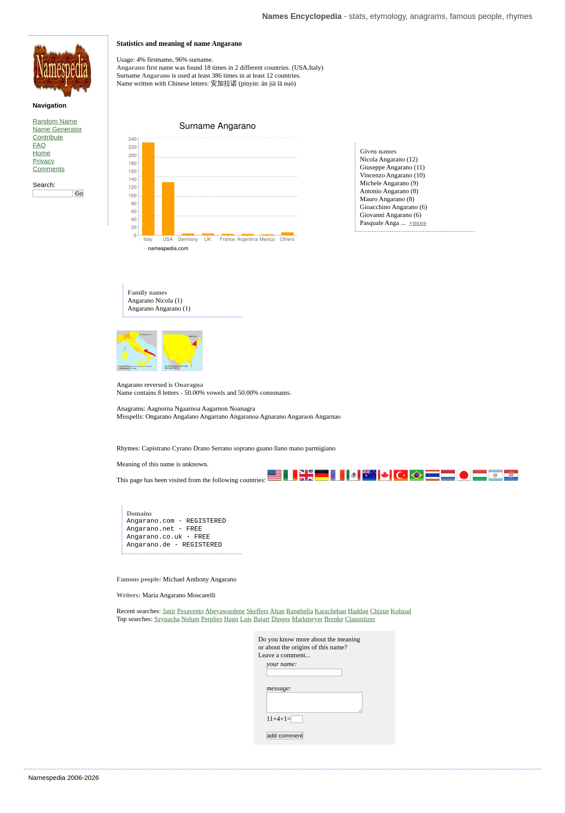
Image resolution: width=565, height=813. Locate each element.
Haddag (358, 610)
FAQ (39, 145)
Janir (168, 610)
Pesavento (190, 610)
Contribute (48, 137)
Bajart (261, 618)
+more (417, 222)
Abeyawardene (225, 610)
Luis (246, 618)
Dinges (280, 618)
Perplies (211, 618)
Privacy (43, 161)
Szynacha (167, 618)
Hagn (231, 618)
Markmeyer (307, 618)
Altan (277, 610)
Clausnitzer (360, 618)
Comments (49, 168)
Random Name (55, 121)
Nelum (190, 618)
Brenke (333, 618)
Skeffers (258, 610)
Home (41, 153)
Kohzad (401, 610)
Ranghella (299, 610)
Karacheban (331, 610)
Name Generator (57, 129)
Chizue (379, 610)
